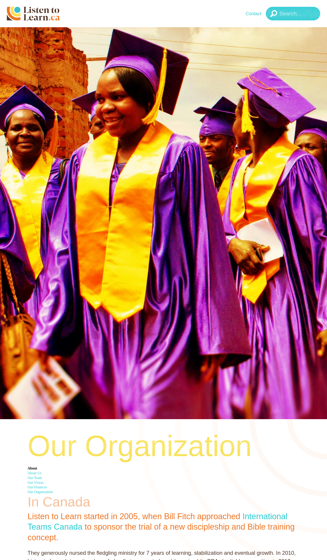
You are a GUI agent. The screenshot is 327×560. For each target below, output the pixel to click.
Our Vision (36, 482)
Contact (253, 13)
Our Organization (40, 492)
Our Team (35, 478)
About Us (35, 473)
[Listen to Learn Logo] (46, 13)
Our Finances (37, 487)
